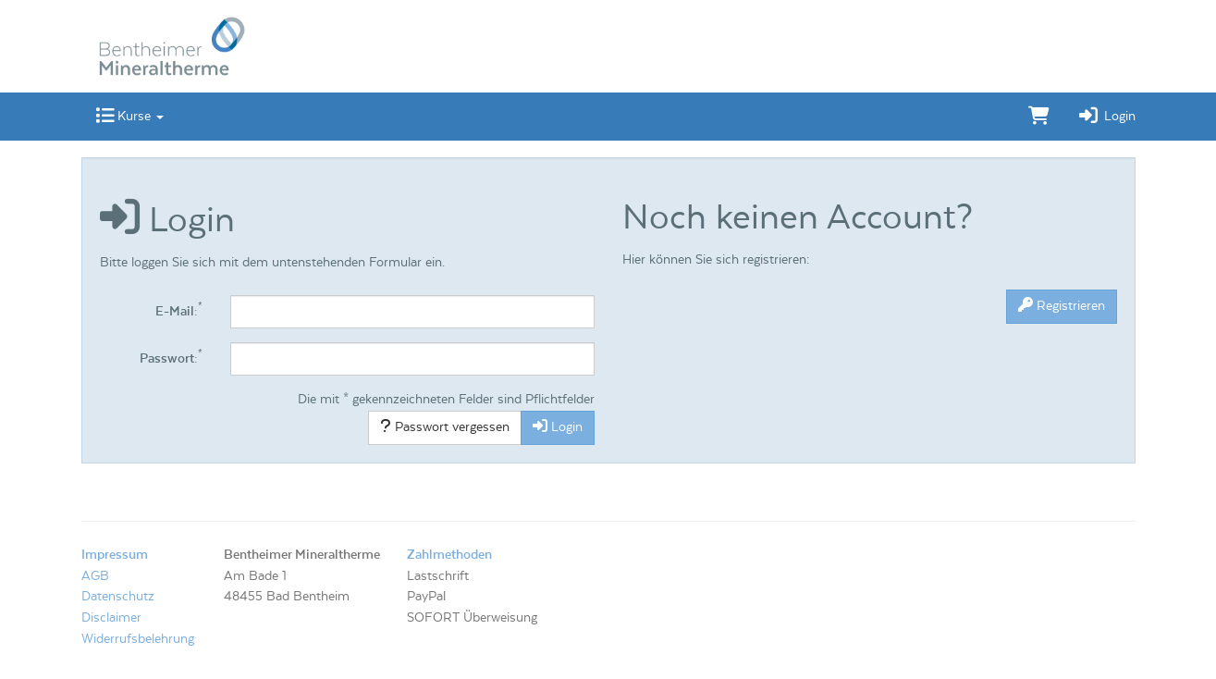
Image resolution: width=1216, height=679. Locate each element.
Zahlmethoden (449, 555)
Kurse (129, 116)
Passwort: (171, 357)
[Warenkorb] (1038, 116)
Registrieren (1061, 305)
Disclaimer (111, 618)
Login (1106, 116)
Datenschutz (117, 596)
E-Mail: (179, 310)
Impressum (114, 555)
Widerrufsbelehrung (137, 639)
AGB (95, 576)
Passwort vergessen (445, 426)
